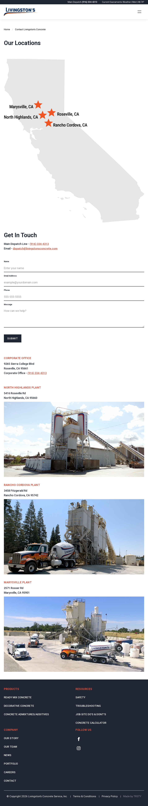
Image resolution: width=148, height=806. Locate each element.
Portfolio (11, 763)
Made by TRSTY (132, 796)
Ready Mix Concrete (18, 697)
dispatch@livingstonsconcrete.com (35, 248)
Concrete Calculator (91, 722)
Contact (10, 780)
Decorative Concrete (19, 705)
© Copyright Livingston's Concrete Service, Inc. (37, 796)
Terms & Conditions (84, 796)
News (7, 755)
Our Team (10, 746)
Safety (80, 697)
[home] (21, 12)
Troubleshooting (88, 705)
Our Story (11, 738)
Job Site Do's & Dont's (91, 714)
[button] (139, 11)
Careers (9, 772)
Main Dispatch (83, 2)
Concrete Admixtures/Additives (26, 714)
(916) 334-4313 (39, 243)
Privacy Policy (110, 796)
